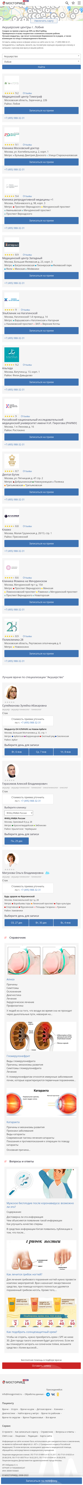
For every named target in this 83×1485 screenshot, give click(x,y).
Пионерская (43, 265)
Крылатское (17, 828)
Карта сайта (46, 1436)
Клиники (58, 1409)
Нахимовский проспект (18, 323)
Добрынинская (22, 481)
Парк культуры (62, 903)
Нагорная (52, 320)
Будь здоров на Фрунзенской (19, 896)
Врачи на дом (27, 1409)
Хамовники (17, 910)
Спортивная (11, 907)
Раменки (42, 591)
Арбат (15, 739)
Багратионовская (23, 265)
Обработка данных (34, 1394)
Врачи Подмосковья (33, 1417)
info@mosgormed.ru (12, 1394)
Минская (19, 268)
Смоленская (62, 736)
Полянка (58, 481)
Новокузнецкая (42, 481)
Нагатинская (37, 320)
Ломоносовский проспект (20, 591)
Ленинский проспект (42, 903)
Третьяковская (13, 485)
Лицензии (20, 1436)
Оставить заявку (41, 1365)
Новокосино (21, 646)
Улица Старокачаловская (62, 155)
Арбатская (18, 736)
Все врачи (51, 1417)
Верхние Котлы (50, 323)
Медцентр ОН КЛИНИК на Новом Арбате (25, 729)
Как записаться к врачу (26, 1431)
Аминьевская (12, 210)
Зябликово (40, 825)
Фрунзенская (26, 907)
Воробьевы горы (21, 903)
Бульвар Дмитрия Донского (29, 155)
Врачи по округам (11, 1417)
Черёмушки (31, 828)
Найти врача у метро (28, 1413)
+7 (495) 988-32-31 (14, 118)
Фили (8, 268)
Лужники (60, 907)
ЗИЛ (36, 323)
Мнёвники (32, 268)
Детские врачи (44, 1409)
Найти (41, 67)
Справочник (47, 1431)
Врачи (5, 1409)
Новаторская (41, 595)
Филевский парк (61, 265)
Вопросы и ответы (65, 1431)
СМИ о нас (7, 1436)
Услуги (14, 1409)
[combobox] (41, 56)
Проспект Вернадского (27, 206)
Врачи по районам (50, 1413)
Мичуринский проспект (55, 206)
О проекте (7, 1431)
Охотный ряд (47, 736)
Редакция (33, 1436)
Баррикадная (31, 736)
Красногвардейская (22, 825)
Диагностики (8, 1413)
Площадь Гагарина (44, 907)
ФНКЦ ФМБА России (14, 818)
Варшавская (21, 320)
